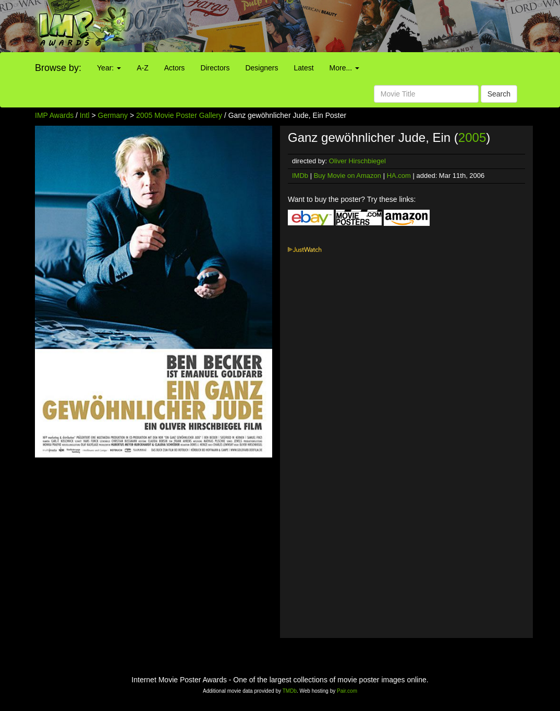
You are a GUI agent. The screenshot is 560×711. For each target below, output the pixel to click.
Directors (214, 68)
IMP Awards (54, 115)
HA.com (399, 175)
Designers (261, 68)
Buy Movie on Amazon (347, 175)
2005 (472, 137)
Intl (85, 115)
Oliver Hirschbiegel (357, 161)
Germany (113, 115)
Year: (109, 68)
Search (499, 94)
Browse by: (58, 68)
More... (344, 68)
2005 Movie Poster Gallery (179, 115)
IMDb (300, 175)
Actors (174, 68)
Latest (303, 68)
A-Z (143, 68)
